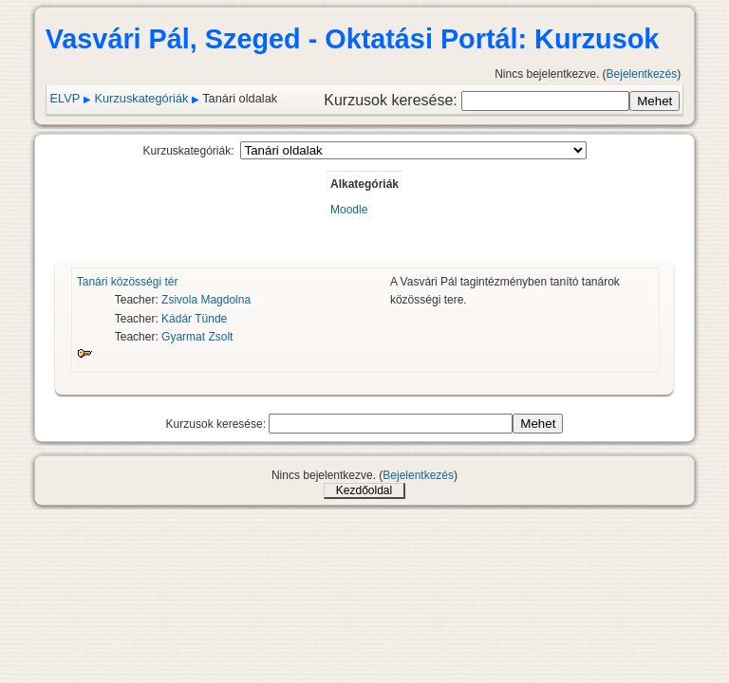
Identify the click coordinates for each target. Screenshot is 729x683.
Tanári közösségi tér (127, 281)
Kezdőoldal (364, 490)
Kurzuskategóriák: (188, 150)
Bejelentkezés (642, 74)
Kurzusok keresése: (392, 100)
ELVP (65, 98)
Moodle (348, 209)
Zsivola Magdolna (206, 299)
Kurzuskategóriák (141, 98)
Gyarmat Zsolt (197, 336)
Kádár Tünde (194, 318)
